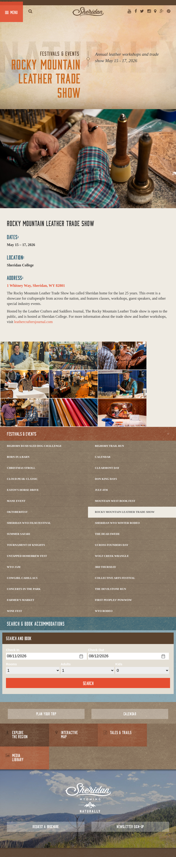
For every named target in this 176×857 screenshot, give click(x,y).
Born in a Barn (18, 457)
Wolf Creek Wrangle (112, 556)
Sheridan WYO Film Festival (29, 523)
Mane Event (16, 501)
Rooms (11, 664)
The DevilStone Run (110, 589)
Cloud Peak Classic (22, 479)
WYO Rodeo (104, 611)
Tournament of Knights (26, 545)
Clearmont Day (107, 468)
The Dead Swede (107, 534)
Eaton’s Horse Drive (23, 490)
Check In (12, 650)
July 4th (101, 490)
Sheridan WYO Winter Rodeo (117, 523)
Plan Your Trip (46, 714)
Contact (80, 843)
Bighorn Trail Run (109, 446)
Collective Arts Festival (115, 578)
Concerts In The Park (24, 589)
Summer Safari (18, 534)
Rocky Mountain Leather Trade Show (124, 512)
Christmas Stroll (21, 468)
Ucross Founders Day (111, 545)
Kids (118, 664)
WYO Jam (13, 567)
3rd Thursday (105, 567)
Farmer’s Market (20, 600)
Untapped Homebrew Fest (27, 556)
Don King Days (106, 479)
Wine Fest (14, 611)
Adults (66, 664)
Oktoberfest (17, 512)
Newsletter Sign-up (130, 804)
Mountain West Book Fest (115, 501)
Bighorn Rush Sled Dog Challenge (34, 446)
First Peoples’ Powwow (113, 600)
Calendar (102, 457)
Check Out (96, 650)
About (68, 843)
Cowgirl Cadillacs (22, 578)
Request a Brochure (46, 804)
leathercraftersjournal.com (33, 322)
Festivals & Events (21, 433)
